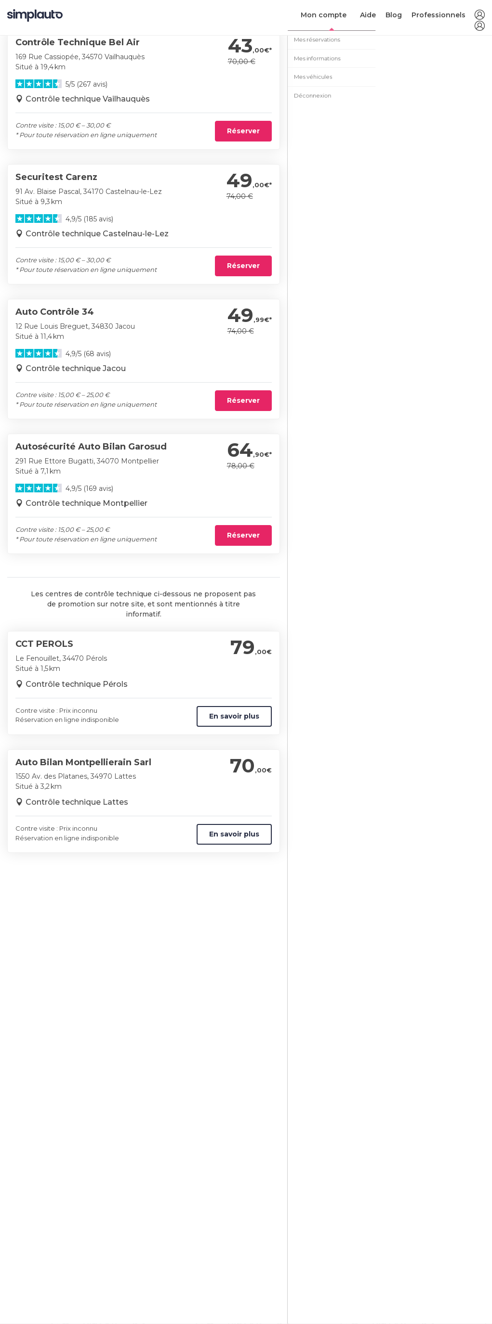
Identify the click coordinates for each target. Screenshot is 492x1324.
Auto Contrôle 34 (54, 312)
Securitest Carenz (56, 177)
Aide (368, 15)
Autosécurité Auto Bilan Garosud (91, 446)
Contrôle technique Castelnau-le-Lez (97, 233)
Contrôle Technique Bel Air (77, 42)
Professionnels (438, 15)
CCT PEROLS (44, 644)
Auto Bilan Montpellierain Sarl (83, 762)
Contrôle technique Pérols (77, 684)
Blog (394, 15)
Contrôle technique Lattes (77, 802)
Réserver (243, 131)
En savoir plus (234, 716)
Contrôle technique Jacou (76, 368)
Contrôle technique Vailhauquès (88, 98)
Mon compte (323, 15)
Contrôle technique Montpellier (86, 503)
